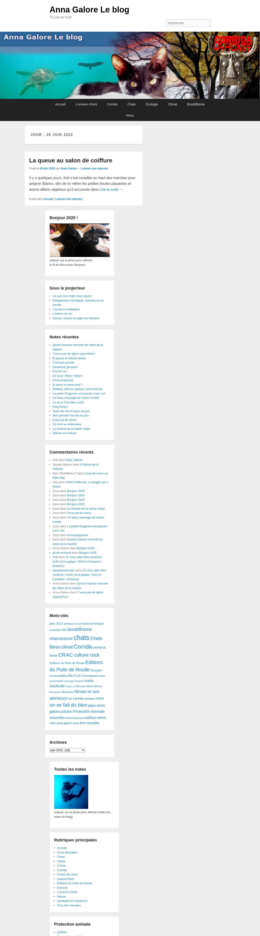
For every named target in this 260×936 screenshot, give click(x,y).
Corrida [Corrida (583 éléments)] (83, 647)
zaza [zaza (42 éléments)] (76, 723)
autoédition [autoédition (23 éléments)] (56, 630)
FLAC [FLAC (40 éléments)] (77, 675)
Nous (130, 115)
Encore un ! (60, 371)
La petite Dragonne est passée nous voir (79, 393)
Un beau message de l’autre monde (76, 397)
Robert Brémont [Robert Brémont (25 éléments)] (74, 718)
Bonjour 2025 (76, 491)
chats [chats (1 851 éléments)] (81, 637)
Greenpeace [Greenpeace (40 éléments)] (90, 675)
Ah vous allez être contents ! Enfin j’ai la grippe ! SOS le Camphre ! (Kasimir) (78, 561)
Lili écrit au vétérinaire (67, 424)
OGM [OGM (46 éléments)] (100, 698)
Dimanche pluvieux (65, 367)
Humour (62, 887)
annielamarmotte (64, 570)
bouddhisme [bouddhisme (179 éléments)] (80, 629)
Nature (61, 896)
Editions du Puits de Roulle (74, 883)
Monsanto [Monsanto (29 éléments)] (67, 692)
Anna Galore (69, 168)
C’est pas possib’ (64, 362)
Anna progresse (63, 380)
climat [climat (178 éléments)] (67, 646)
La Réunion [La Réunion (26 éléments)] (79, 686)
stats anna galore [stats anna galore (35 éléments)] (61, 723)
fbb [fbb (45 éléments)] (70, 675)
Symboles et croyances (72, 901)
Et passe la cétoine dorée (69, 358)
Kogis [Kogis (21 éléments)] (69, 686)
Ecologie (152, 104)
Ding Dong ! (60, 406)
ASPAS (62, 932)
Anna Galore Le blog (89, 9)
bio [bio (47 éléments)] (65, 630)
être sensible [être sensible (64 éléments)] (89, 723)
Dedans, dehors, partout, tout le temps (78, 389)
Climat (172, 104)
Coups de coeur (67, 874)
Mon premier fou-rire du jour (71, 415)
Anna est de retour (65, 420)
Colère (61, 865)
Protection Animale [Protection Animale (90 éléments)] (89, 711)
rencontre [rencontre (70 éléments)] (57, 718)
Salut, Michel (74, 460)
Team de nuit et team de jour (71, 411)
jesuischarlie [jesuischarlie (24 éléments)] (57, 681)
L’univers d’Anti (86, 104)
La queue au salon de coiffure (70, 160)
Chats (131, 104)
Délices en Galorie (65, 433)
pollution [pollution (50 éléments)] (66, 711)
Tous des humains (69, 905)
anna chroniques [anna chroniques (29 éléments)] (94, 623)
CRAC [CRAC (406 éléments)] (65, 655)
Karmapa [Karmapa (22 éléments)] (69, 681)
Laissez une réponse (94, 168)
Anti (55, 557)
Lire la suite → (111, 189)
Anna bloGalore (67, 852)
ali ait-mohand (62, 552)
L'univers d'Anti (67, 892)
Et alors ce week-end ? (68, 384)
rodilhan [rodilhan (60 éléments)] (90, 718)
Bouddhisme (196, 104)
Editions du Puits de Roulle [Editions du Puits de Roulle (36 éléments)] (67, 663)
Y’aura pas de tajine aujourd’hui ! (74, 353)
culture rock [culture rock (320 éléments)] (87, 655)
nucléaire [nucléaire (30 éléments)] (89, 698)
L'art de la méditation (66, 309)
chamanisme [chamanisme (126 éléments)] (61, 638)
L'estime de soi (62, 313)
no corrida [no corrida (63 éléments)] (75, 698)
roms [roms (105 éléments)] (101, 717)
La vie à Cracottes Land (68, 402)
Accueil (60, 104)
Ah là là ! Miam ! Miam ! (68, 376)
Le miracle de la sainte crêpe (71, 428)
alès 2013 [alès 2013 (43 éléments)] (56, 623)
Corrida (112, 104)
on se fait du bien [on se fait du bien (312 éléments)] (68, 705)
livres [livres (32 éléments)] (90, 686)
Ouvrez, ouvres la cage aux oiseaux (76, 318)
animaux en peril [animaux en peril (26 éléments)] (73, 623)
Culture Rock (65, 879)
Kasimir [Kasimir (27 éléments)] (79, 680)
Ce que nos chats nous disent (72, 296)
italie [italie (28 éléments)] (102, 675)
